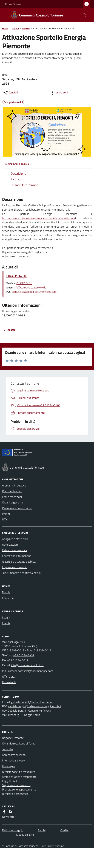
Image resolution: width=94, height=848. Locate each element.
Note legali (8, 766)
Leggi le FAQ (9, 781)
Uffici (5, 519)
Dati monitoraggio (12, 830)
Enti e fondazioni (12, 497)
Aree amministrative (14, 485)
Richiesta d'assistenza (15, 794)
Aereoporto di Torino (13, 755)
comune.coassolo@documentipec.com (34, 292)
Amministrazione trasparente (19, 777)
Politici (6, 514)
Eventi (6, 623)
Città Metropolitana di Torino (18, 743)
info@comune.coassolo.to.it (29, 287)
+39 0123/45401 (23, 655)
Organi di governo (12, 502)
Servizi (41, 830)
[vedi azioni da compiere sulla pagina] (58, 93)
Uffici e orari (9, 676)
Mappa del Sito (25, 834)
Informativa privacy (13, 760)
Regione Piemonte (13, 4)
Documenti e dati (12, 491)
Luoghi (6, 617)
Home (5, 28)
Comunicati (8, 598)
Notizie (26, 28)
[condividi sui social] (10, 93)
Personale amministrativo (17, 508)
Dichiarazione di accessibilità (18, 772)
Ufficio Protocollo (16, 276)
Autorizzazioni (10, 544)
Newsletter (8, 817)
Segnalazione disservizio (16, 785)
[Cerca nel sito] (83, 15)
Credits (64, 830)
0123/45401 (24, 283)
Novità (15, 28)
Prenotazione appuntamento (19, 789)
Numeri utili (9, 682)
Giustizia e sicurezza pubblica (19, 561)
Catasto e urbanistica (14, 550)
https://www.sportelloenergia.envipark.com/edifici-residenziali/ (38, 218)
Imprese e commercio (14, 567)
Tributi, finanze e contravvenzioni (21, 573)
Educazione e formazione (16, 556)
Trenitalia (7, 749)
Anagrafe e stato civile (15, 539)
